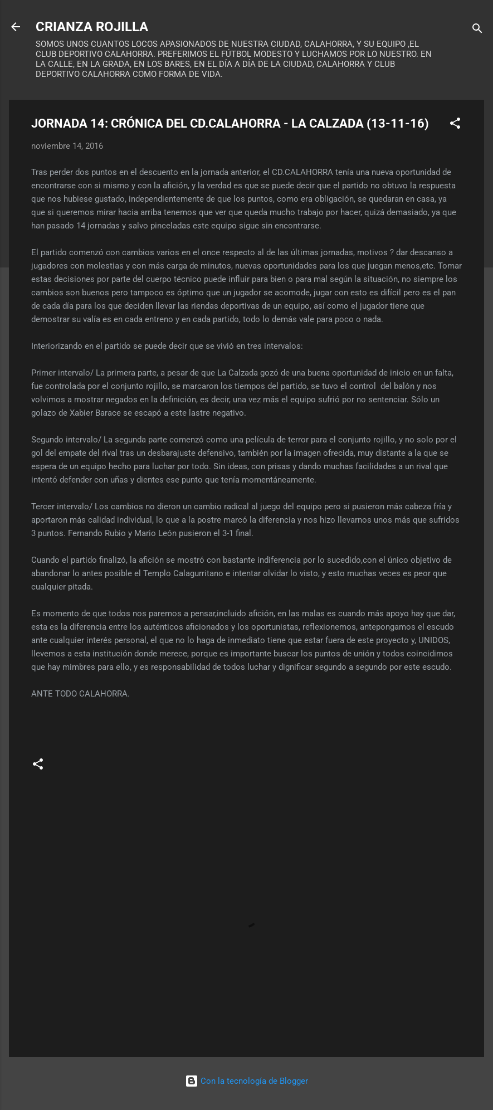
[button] (455, 125)
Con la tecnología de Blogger (246, 1081)
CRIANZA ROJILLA (92, 27)
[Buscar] (477, 30)
